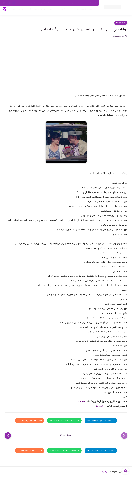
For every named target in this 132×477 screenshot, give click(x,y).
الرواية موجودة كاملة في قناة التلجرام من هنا (100, 420)
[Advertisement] (66, 57)
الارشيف (32, 3)
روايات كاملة (72, 10)
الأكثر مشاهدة (59, 10)
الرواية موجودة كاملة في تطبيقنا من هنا (30, 420)
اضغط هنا (81, 402)
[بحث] (4, 11)
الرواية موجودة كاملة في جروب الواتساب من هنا (64, 420)
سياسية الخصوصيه (44, 3)
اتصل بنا (93, 3)
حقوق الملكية (82, 3)
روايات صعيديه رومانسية (42, 10)
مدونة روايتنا (105, 472)
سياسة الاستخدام (60, 3)
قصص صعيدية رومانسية (20, 10)
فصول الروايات (85, 10)
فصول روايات (120, 22)
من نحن (72, 3)
